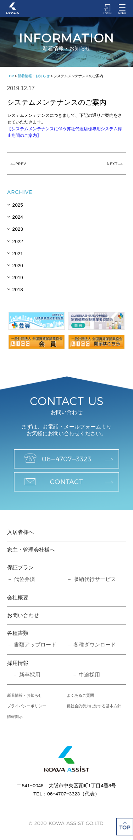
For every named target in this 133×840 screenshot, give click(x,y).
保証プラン (20, 567)
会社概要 (17, 597)
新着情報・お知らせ (34, 76)
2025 (17, 205)
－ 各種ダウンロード (91, 645)
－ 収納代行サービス (91, 579)
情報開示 (15, 716)
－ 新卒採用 (23, 675)
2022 (17, 241)
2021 (17, 253)
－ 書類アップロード (31, 645)
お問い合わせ (23, 615)
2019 (17, 277)
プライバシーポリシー (26, 706)
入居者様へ (20, 532)
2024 (17, 217)
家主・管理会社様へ (31, 550)
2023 (17, 229)
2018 (17, 289)
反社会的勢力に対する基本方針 (94, 706)
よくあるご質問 (80, 695)
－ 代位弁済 (21, 579)
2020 (17, 265)
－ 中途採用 (83, 675)
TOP (10, 76)
